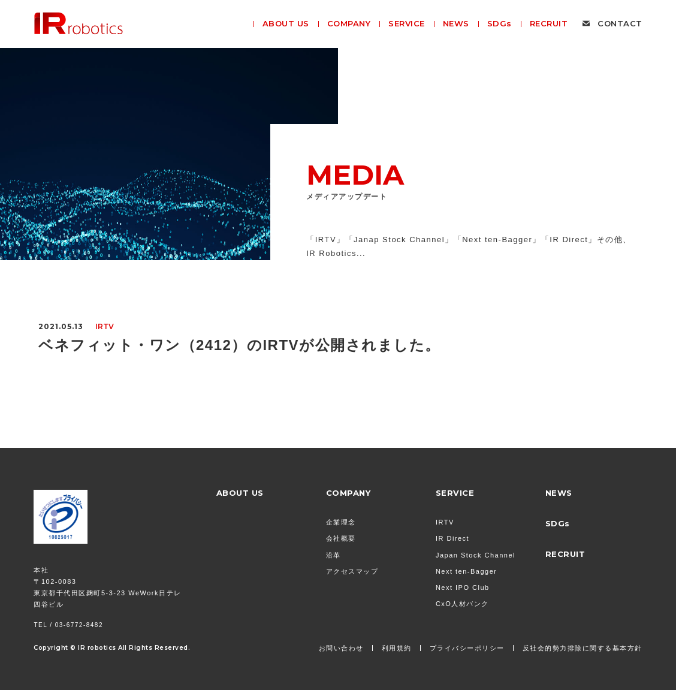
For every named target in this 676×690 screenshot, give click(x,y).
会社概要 (341, 538)
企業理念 (341, 522)
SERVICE (455, 493)
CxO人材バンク (462, 603)
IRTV (445, 522)
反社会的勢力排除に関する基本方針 (582, 648)
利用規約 (397, 648)
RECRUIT (565, 554)
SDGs (557, 523)
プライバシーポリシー (467, 648)
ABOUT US (240, 493)
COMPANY (348, 493)
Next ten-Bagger (466, 571)
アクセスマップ (352, 571)
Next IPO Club (463, 587)
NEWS (558, 493)
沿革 (333, 555)
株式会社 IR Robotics (78, 23)
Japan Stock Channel (475, 555)
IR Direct (452, 538)
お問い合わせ (341, 648)
